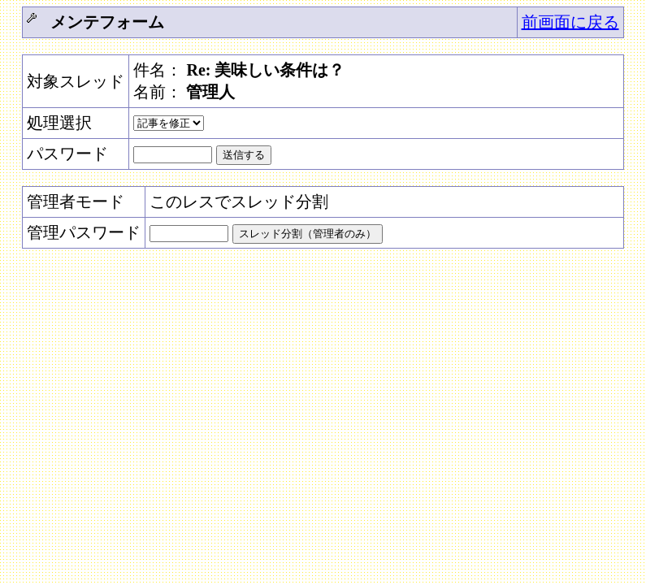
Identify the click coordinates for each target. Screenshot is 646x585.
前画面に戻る (570, 22)
